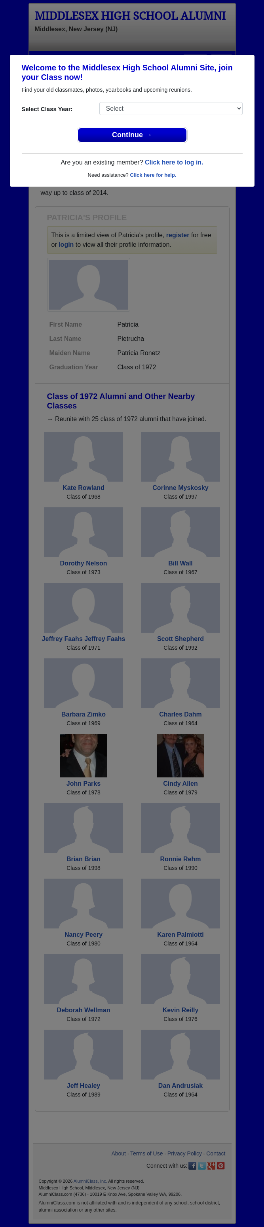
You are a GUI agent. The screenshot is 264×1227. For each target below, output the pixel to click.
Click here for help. (153, 175)
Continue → (132, 135)
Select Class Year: (47, 109)
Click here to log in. (174, 162)
